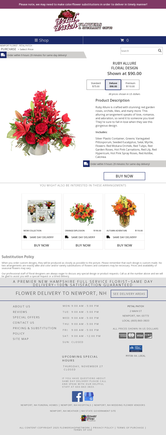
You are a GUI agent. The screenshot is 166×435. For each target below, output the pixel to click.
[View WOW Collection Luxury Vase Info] (41, 212)
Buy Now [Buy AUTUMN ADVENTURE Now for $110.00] (124, 245)
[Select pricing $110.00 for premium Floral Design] (130, 85)
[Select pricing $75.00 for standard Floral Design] (96, 85)
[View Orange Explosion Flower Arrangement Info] (83, 212)
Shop (42, 40)
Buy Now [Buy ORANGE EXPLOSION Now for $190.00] (83, 245)
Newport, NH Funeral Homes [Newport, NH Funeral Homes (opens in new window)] (39, 405)
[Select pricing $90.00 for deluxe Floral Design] (113, 85)
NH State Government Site (98, 410)
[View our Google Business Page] (88, 401)
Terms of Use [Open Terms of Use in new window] (83, 429)
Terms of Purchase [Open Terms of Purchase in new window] (130, 427)
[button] (135, 348)
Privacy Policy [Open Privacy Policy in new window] (103, 427)
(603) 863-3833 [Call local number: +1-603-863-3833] (140, 320)
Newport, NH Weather (64, 410)
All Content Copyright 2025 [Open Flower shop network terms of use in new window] (39, 427)
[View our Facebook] (77, 401)
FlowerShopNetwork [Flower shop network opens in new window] (75, 427)
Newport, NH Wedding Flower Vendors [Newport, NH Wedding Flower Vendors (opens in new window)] (119, 405)
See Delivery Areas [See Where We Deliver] (129, 294)
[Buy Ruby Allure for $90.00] (124, 176)
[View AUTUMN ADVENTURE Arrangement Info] (125, 212)
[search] (159, 50)
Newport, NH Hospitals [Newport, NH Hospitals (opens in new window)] (76, 405)
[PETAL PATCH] (83, 31)
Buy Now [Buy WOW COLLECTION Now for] (41, 245)
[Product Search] (139, 50)
